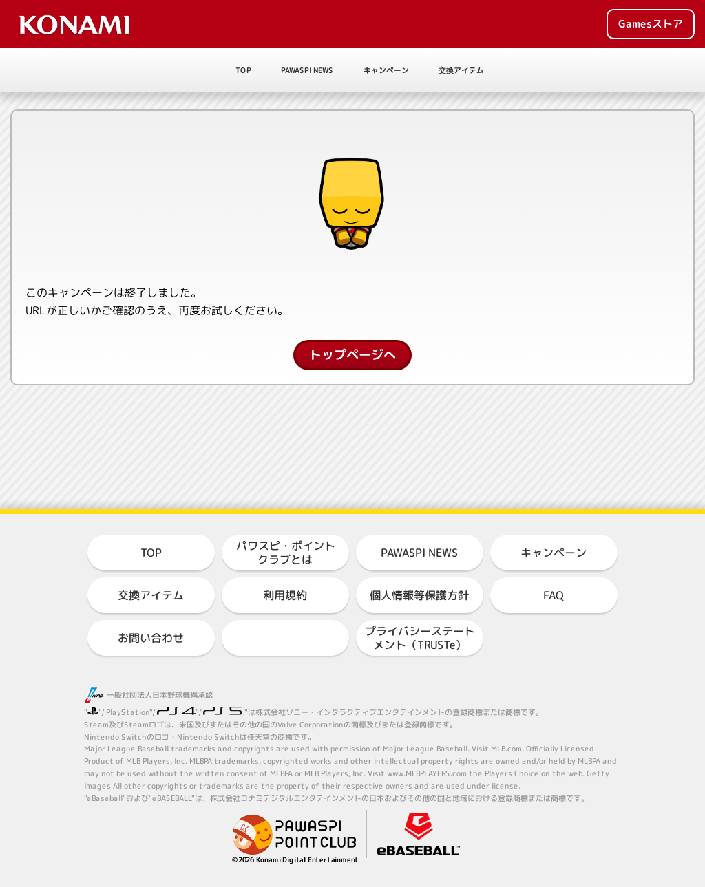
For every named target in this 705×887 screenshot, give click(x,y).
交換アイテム (461, 70)
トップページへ (352, 354)
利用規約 (285, 595)
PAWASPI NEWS (307, 70)
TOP (243, 70)
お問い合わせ (151, 637)
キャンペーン (386, 70)
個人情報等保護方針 (419, 595)
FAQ (553, 595)
